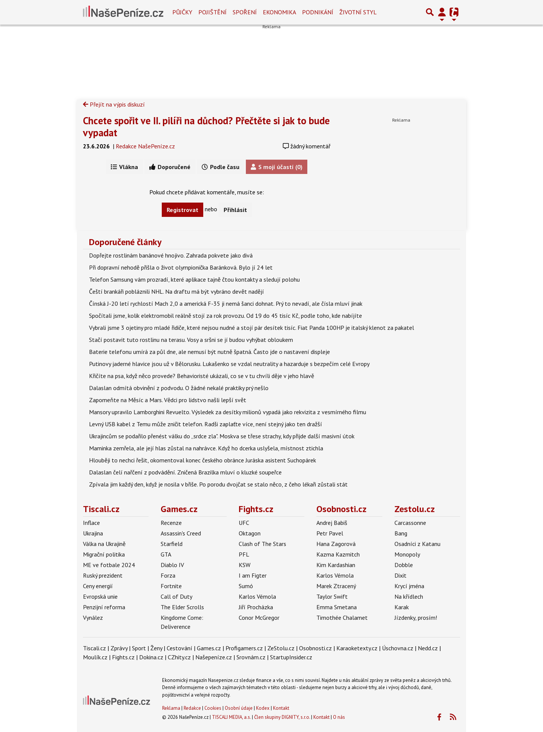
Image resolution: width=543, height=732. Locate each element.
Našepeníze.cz (213, 657)
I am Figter (253, 575)
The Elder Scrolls (182, 607)
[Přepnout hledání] (430, 12)
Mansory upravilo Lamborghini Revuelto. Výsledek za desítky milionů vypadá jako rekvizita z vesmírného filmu (227, 412)
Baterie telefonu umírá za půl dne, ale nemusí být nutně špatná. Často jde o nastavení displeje (209, 351)
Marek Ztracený (336, 586)
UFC (244, 522)
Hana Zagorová (336, 543)
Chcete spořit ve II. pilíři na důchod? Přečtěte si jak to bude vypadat (206, 126)
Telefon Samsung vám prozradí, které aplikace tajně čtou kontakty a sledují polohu (194, 279)
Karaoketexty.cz (356, 648)
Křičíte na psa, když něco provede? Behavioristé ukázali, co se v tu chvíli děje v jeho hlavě (201, 376)
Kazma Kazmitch (338, 554)
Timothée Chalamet (342, 617)
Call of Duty (176, 596)
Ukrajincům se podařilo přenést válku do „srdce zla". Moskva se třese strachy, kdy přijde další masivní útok (221, 436)
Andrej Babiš (331, 522)
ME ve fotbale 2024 (109, 565)
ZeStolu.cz (281, 648)
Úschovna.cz (397, 648)
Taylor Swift (332, 596)
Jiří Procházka (256, 607)
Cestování (179, 648)
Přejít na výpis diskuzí (114, 104)
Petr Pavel (329, 533)
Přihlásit (235, 210)
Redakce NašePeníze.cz (145, 146)
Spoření (245, 12)
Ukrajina (93, 533)
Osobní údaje (239, 708)
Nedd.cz (428, 648)
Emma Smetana (336, 607)
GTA (166, 554)
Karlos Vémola (257, 596)
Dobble (403, 565)
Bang (400, 533)
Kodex (263, 708)
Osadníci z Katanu (417, 543)
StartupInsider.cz (291, 657)
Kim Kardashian (335, 565)
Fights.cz (256, 509)
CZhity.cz (179, 657)
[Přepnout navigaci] (442, 12)
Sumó (246, 586)
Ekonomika (279, 12)
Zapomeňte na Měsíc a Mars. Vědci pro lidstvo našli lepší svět (167, 400)
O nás (339, 717)
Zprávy (118, 648)
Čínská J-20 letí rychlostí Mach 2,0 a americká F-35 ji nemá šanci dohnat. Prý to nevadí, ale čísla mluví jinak (225, 303)
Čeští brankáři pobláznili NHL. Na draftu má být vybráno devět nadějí (176, 291)
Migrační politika (104, 554)
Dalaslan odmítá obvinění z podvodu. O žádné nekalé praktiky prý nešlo (178, 388)
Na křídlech (408, 596)
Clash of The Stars (262, 543)
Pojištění (212, 12)
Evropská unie (100, 596)
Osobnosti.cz (341, 509)
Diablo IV (172, 565)
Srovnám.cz (250, 657)
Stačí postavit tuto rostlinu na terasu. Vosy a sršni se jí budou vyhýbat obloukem (191, 339)
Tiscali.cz (101, 509)
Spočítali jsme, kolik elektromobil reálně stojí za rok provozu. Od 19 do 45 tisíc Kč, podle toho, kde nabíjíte (225, 315)
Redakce (192, 708)
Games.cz (179, 509)
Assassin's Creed (181, 533)
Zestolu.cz (414, 509)
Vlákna (124, 167)
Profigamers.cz (244, 648)
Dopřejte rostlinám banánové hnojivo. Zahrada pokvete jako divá (171, 255)
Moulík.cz (95, 657)
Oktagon (250, 533)
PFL (244, 554)
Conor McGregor (259, 617)
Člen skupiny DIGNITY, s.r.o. (282, 717)
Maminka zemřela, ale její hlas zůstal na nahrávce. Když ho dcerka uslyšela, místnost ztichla (206, 448)
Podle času (220, 167)
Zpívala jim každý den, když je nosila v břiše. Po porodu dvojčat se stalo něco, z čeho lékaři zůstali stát (218, 484)
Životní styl (358, 12)
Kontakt (281, 708)
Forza (168, 575)
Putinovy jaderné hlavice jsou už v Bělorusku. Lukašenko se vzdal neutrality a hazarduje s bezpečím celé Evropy (229, 364)
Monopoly (407, 554)
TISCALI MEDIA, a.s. (231, 717)
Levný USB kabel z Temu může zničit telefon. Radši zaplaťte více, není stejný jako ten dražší (205, 424)
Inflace (91, 522)
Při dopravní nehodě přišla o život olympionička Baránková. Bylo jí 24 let (181, 267)
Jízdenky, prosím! (415, 617)
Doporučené (169, 167)
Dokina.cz (151, 657)
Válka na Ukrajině (104, 543)
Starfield (172, 543)
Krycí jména (409, 586)
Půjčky (182, 12)
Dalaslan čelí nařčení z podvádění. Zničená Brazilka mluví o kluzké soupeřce (185, 472)
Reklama (171, 708)
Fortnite (171, 586)
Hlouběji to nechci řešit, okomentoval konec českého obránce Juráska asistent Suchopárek (202, 460)
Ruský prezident (103, 575)
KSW (244, 565)
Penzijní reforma (104, 607)
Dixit (400, 575)
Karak (401, 607)
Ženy (156, 648)
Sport (139, 648)
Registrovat (182, 210)
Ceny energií (98, 586)
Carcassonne (410, 522)
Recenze (171, 522)
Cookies (212, 708)
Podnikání (317, 12)
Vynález (93, 617)
